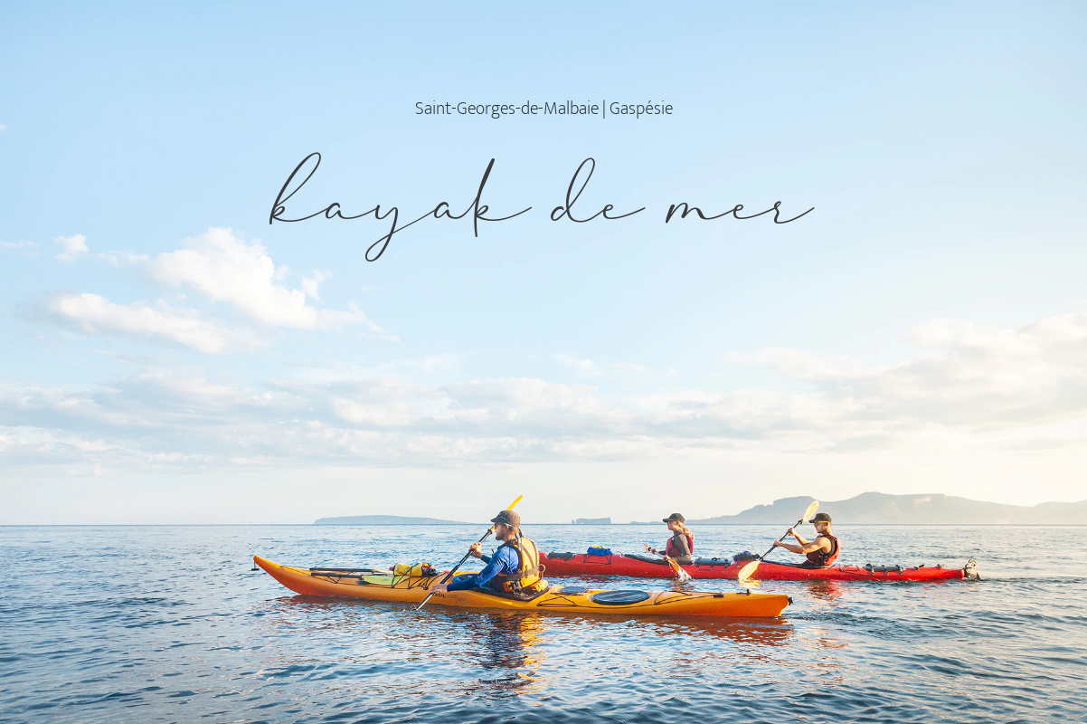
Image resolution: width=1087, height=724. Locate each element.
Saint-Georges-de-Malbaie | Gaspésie (544, 108)
